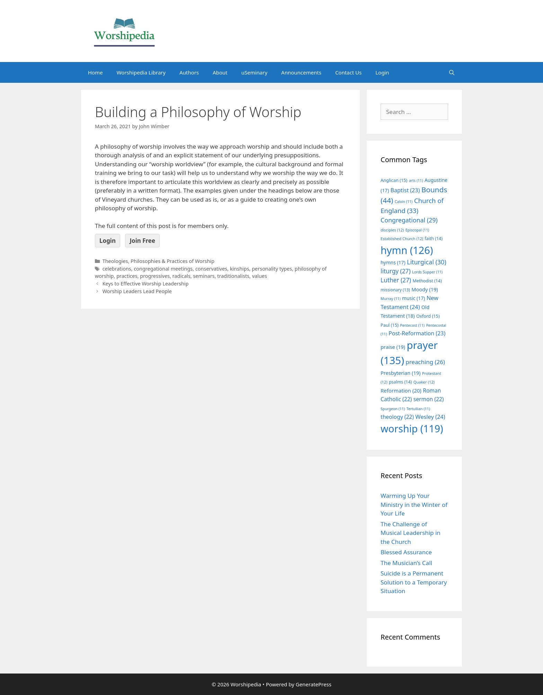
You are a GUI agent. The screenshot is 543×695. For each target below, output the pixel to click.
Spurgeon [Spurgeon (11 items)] (393, 408)
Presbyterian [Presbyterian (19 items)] (400, 372)
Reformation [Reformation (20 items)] (401, 390)
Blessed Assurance (406, 552)
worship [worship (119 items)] (412, 428)
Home (95, 72)
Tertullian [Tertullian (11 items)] (418, 408)
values (259, 276)
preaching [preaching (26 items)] (425, 362)
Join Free (142, 241)
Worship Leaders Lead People (137, 291)
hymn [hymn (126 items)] (407, 250)
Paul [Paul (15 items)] (390, 325)
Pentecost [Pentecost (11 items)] (412, 325)
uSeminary (254, 72)
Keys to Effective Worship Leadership (146, 283)
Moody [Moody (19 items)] (424, 289)
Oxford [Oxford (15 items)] (427, 316)
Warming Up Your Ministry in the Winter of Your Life (414, 504)
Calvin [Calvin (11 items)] (404, 201)
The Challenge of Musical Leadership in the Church (410, 533)
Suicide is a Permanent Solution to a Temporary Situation (414, 582)
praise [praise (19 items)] (393, 346)
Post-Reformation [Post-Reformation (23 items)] (417, 333)
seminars (204, 276)
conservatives (211, 268)
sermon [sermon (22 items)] (428, 399)
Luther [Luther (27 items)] (396, 280)
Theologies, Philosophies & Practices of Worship (159, 261)
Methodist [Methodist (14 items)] (427, 281)
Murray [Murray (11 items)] (391, 298)
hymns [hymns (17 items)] (393, 262)
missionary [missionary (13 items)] (395, 289)
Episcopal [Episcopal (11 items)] (417, 230)
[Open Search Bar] (452, 72)
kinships (239, 268)
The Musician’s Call (406, 563)
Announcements (301, 72)
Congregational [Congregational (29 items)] (409, 220)
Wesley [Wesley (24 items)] (430, 417)
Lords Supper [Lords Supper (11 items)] (427, 272)
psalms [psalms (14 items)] (400, 382)
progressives (155, 276)
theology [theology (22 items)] (397, 417)
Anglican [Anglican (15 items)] (394, 180)
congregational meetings (163, 268)
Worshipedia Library (141, 72)
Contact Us (348, 72)
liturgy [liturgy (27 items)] (396, 271)
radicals (181, 276)
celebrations (117, 268)
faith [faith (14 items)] (434, 238)
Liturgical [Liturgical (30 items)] (426, 262)
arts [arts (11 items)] (416, 180)
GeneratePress (313, 684)
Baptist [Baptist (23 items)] (405, 190)
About (220, 72)
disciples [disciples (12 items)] (392, 229)
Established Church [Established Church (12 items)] (402, 238)
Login (382, 72)
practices (126, 276)
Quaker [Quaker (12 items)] (424, 382)
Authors (189, 72)
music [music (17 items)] (413, 298)
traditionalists (233, 276)
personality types (272, 268)
